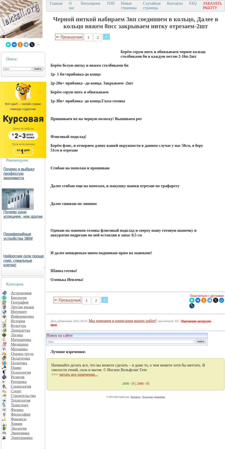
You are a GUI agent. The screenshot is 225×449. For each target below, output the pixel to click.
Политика (19, 363)
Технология (20, 400)
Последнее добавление (153, 397)
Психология (21, 372)
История (18, 321)
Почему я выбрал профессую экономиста (19, 173)
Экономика (20, 433)
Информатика (22, 316)
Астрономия (21, 293)
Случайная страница (152, 5)
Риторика (19, 381)
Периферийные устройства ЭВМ (18, 236)
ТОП (111, 3)
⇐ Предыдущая (69, 37)
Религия (17, 377)
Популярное (90, 3)
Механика (19, 349)
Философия (20, 414)
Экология (19, 428)
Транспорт (19, 405)
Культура (18, 325)
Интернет (19, 311)
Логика (17, 335)
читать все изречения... (78, 374)
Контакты (175, 3)
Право (16, 367)
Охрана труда (22, 353)
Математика (21, 339)
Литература (20, 330)
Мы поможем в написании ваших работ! (122, 321)
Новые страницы (129, 5)
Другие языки (22, 307)
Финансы (19, 419)
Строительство (23, 395)
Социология (21, 386)
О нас (71, 5)
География (19, 302)
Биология (19, 297)
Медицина (19, 344)
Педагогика (20, 358)
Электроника (22, 437)
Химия (16, 423)
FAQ (193, 3)
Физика (17, 409)
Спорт (16, 391)
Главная (56, 3)
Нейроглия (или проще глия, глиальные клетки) (23, 260)
